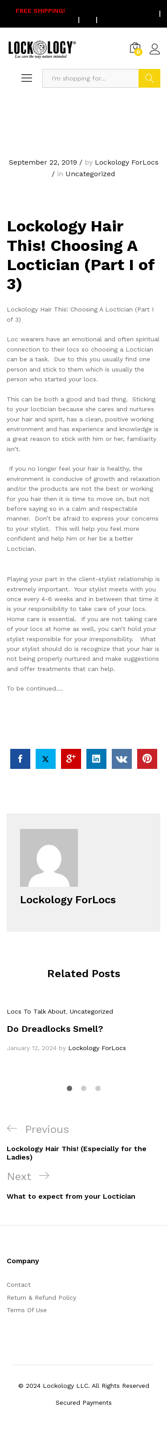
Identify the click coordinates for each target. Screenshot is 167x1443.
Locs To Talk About (36, 1011)
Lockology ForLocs (127, 162)
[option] (83, 1029)
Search (149, 78)
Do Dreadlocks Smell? (55, 1028)
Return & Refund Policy (41, 1297)
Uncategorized (90, 174)
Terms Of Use (27, 1310)
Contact (19, 1284)
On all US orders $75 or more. (77, 13)
